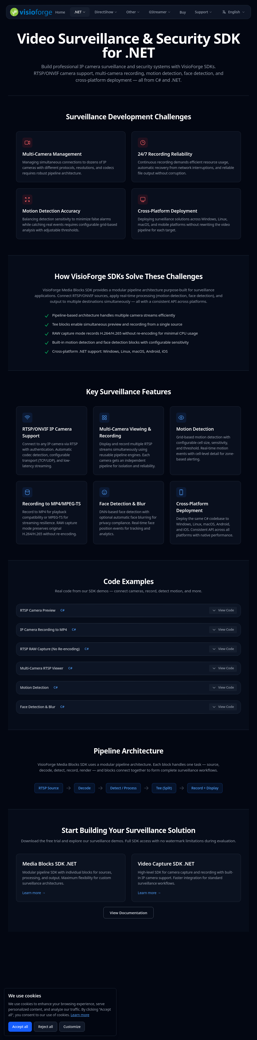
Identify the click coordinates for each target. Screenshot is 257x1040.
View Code (223, 610)
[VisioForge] (31, 12)
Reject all (45, 1026)
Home (60, 12)
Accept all (20, 1026)
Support (203, 12)
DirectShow (106, 12)
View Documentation (128, 912)
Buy (183, 12)
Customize (72, 1026)
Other (133, 12)
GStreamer (159, 12)
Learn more (80, 1014)
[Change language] (233, 12)
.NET (80, 12)
